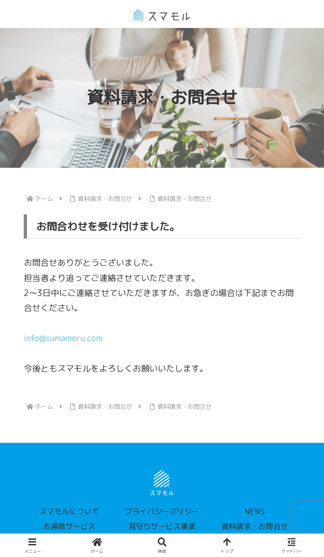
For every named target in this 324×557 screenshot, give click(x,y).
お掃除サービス (69, 526)
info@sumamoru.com (63, 338)
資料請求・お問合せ (254, 526)
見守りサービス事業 (162, 526)
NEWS (254, 511)
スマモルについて (69, 511)
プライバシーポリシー (162, 511)
